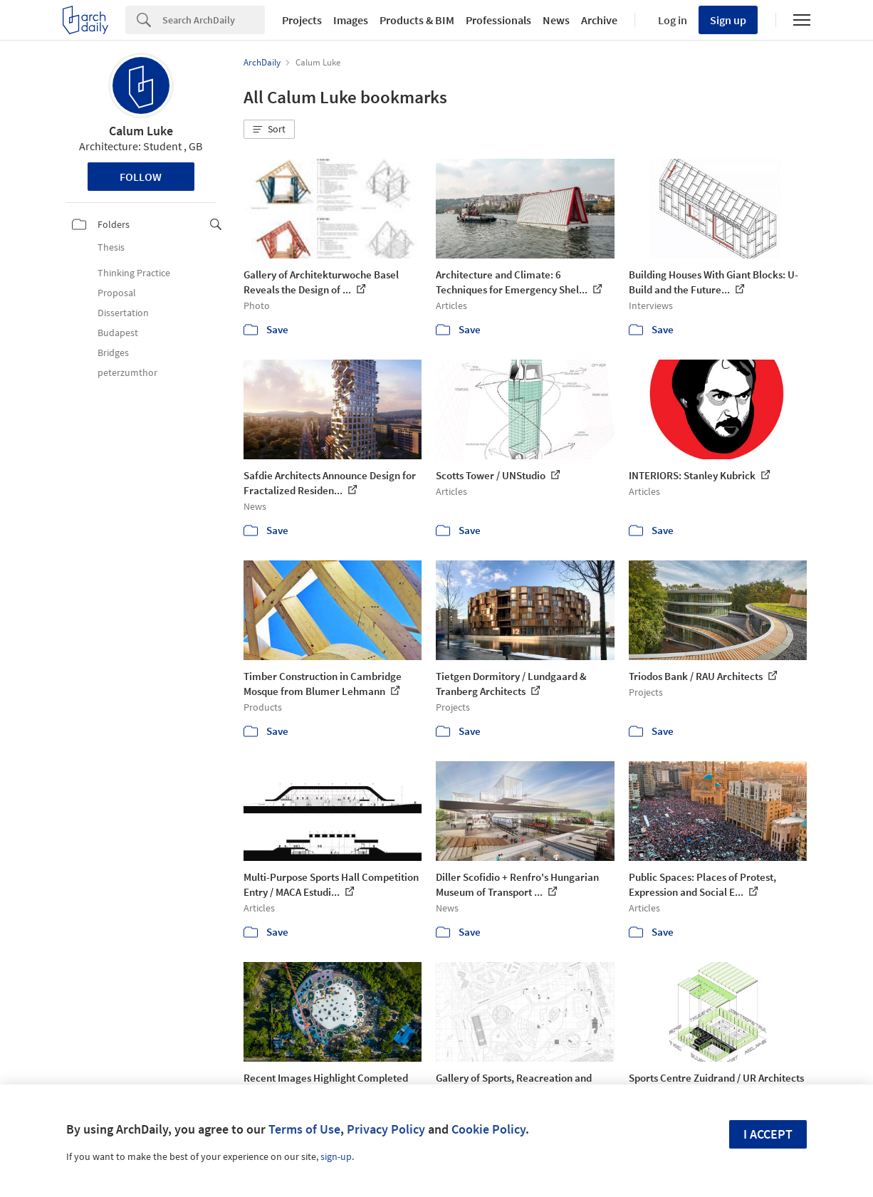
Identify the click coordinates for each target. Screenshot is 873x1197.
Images (350, 20)
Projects (302, 20)
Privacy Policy (386, 1129)
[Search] (213, 20)
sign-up (336, 1156)
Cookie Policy (488, 1129)
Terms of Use (304, 1129)
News (556, 20)
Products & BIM (417, 20)
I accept (768, 1134)
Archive (599, 20)
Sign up (728, 20)
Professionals (498, 20)
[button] (269, 130)
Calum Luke (141, 130)
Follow (141, 176)
